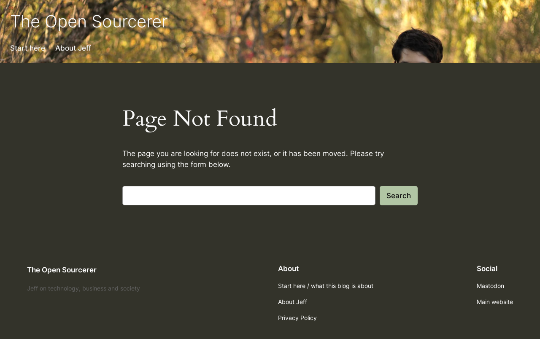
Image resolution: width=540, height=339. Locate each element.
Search (398, 195)
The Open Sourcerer (88, 21)
